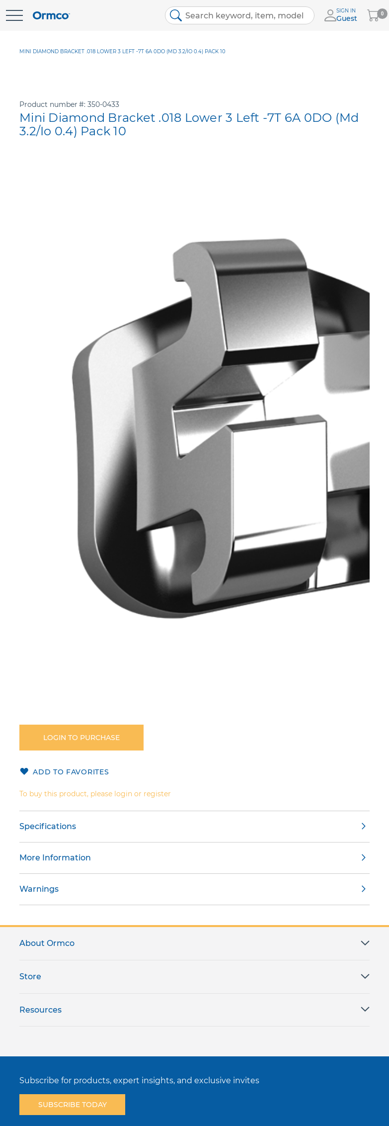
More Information (55, 857)
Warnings (39, 889)
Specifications (47, 826)
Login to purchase (81, 737)
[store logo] (51, 15)
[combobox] (239, 15)
